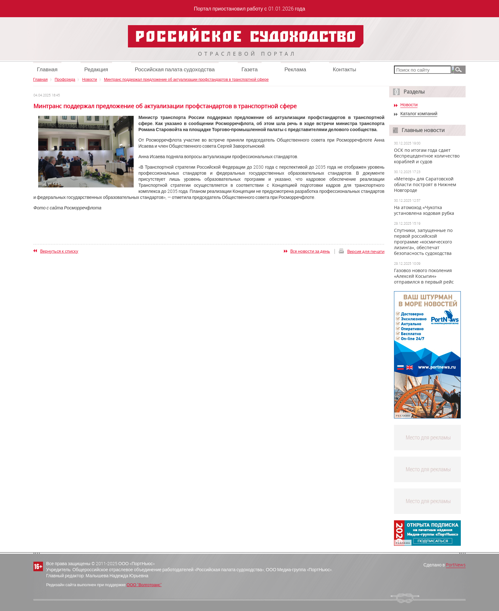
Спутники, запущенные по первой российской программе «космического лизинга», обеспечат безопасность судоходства (423, 242)
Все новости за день (310, 251)
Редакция (96, 69)
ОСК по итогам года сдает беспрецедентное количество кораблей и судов (427, 156)
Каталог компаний (418, 113)
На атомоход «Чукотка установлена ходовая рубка (424, 210)
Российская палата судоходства (175, 69)
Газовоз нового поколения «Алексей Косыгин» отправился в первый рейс (424, 276)
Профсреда (65, 79)
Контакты (344, 69)
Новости (89, 79)
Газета (250, 69)
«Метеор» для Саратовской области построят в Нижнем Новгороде (425, 184)
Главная (47, 69)
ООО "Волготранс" (144, 584)
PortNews (456, 565)
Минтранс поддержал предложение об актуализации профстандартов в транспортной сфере (186, 79)
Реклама (295, 69)
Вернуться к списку (59, 251)
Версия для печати (365, 251)
